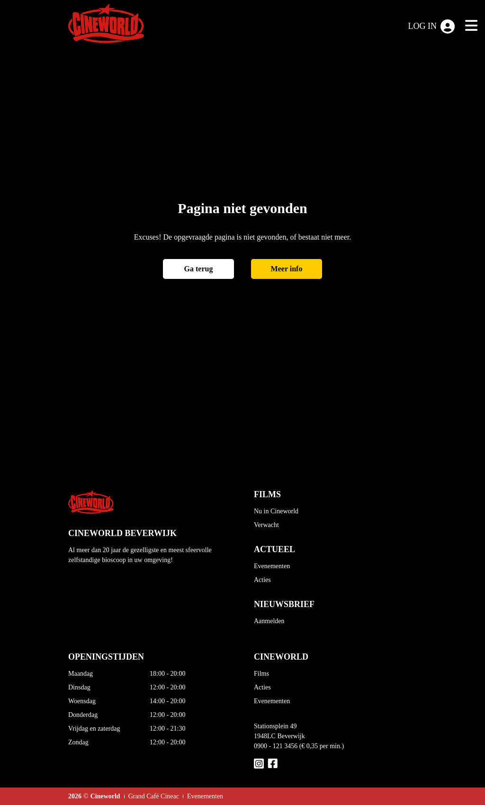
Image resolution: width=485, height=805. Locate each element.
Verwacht (266, 524)
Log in (431, 26)
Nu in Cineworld (276, 511)
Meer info (287, 269)
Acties (262, 579)
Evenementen (272, 566)
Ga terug (198, 269)
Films (261, 673)
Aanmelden (269, 621)
